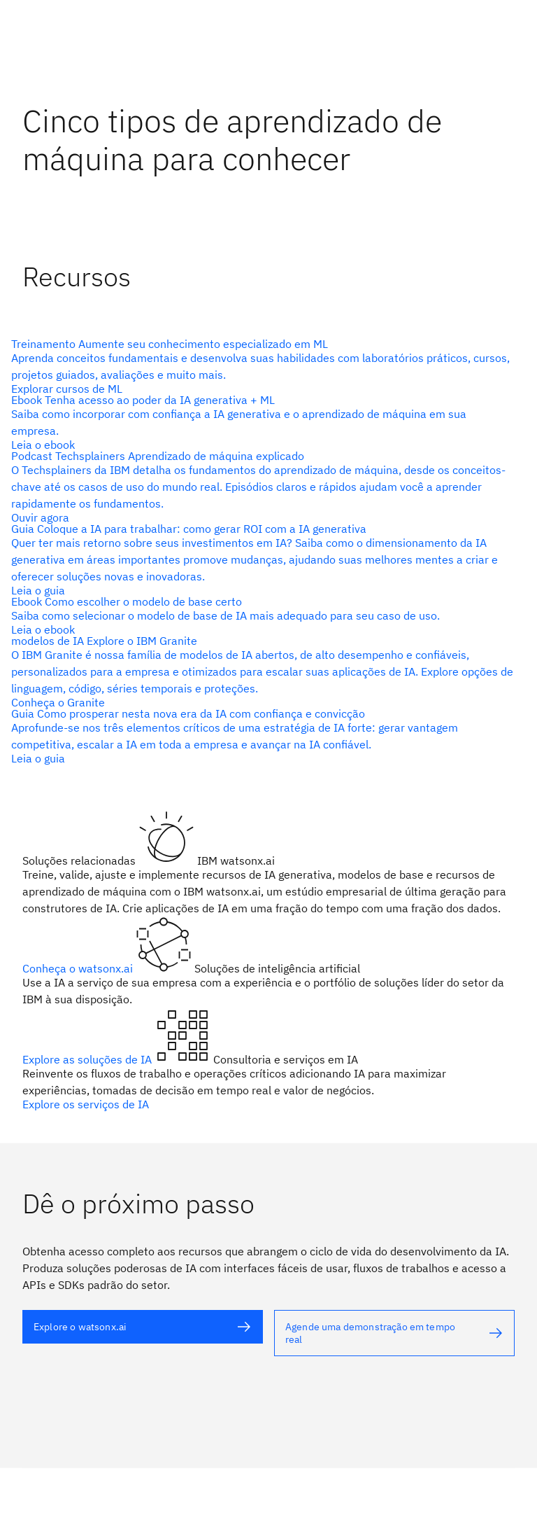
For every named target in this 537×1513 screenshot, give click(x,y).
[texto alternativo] (263, 366)
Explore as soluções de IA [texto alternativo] (88, 1059)
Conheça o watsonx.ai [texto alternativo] (79, 968)
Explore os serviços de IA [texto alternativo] (85, 1104)
